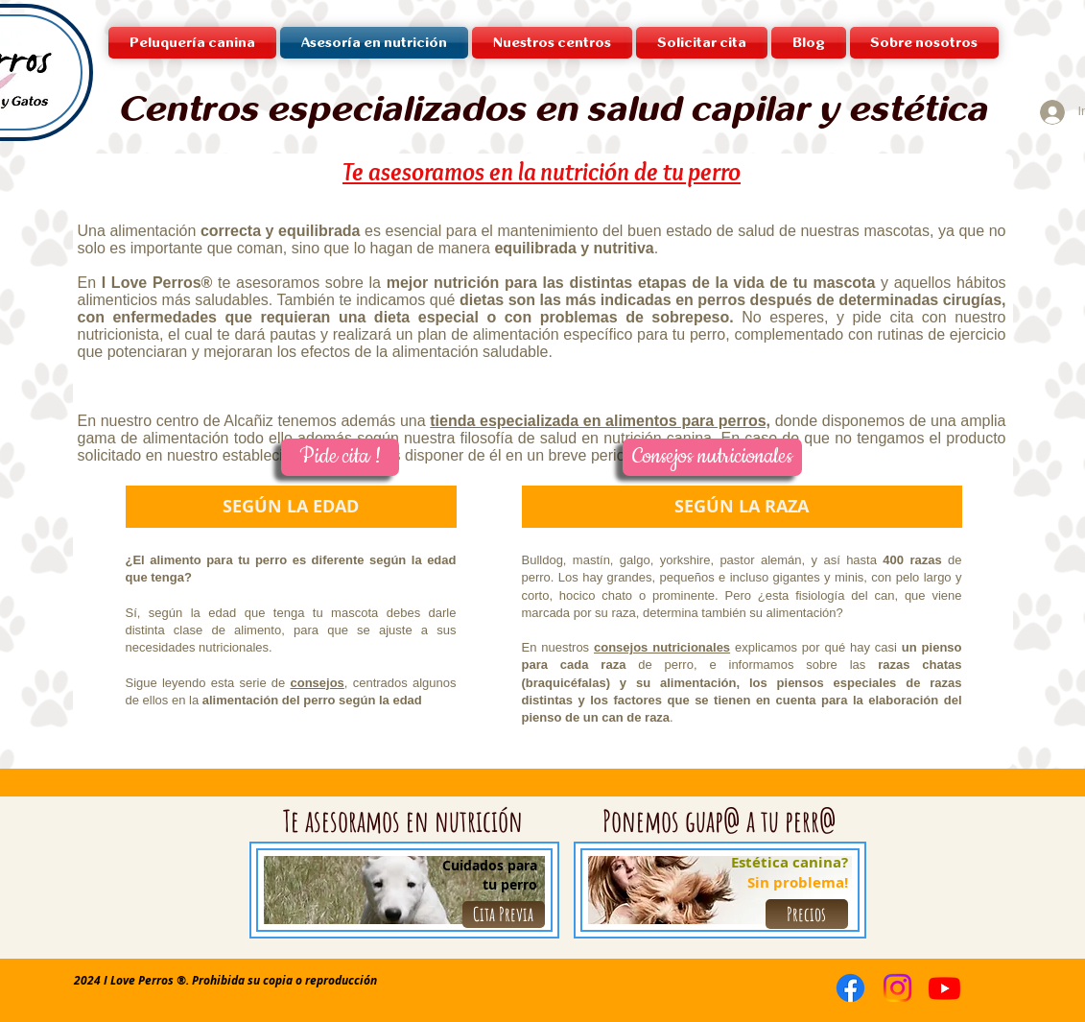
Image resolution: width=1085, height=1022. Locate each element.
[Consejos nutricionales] (712, 457)
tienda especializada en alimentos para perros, (600, 421)
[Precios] (807, 914)
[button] (552, 43)
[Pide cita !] (340, 457)
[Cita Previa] (503, 914)
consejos (317, 683)
